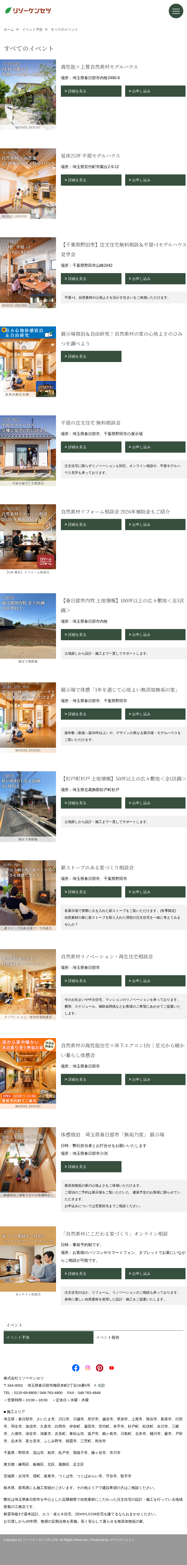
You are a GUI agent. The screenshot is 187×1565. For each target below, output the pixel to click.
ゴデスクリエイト (122, 1540)
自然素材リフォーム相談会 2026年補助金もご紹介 (115, 511)
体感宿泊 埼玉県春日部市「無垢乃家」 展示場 (112, 1134)
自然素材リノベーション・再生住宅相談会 (107, 956)
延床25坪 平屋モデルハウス (90, 155)
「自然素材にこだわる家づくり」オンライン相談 (114, 1233)
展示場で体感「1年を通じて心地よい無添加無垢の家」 (120, 689)
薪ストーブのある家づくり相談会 (97, 867)
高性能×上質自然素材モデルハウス (99, 66)
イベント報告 (107, 1337)
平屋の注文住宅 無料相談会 (91, 422)
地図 (101, 1385)
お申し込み (141, 91)
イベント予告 (17, 1337)
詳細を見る (77, 91)
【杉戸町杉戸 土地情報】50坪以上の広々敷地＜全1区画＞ (124, 778)
